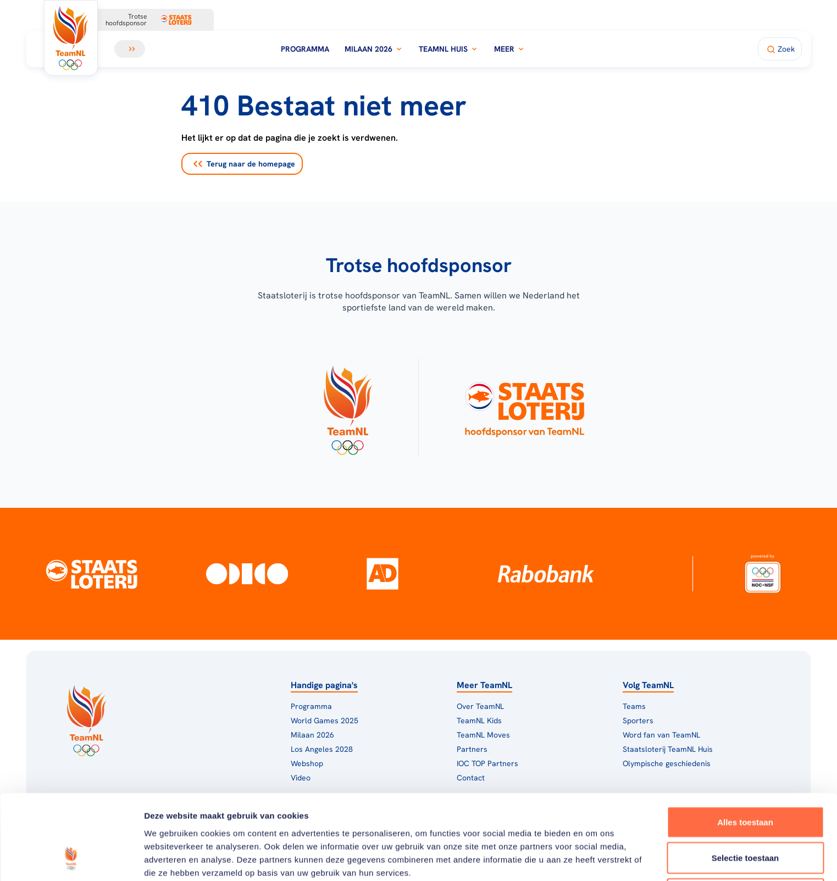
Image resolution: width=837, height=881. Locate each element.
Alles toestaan (745, 745)
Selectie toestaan (745, 781)
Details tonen (594, 859)
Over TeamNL (480, 706)
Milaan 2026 (374, 49)
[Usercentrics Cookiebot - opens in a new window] (71, 859)
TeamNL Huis (449, 49)
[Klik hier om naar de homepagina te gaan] (70, 38)
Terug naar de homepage (244, 164)
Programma (305, 49)
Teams (634, 706)
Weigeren (745, 817)
